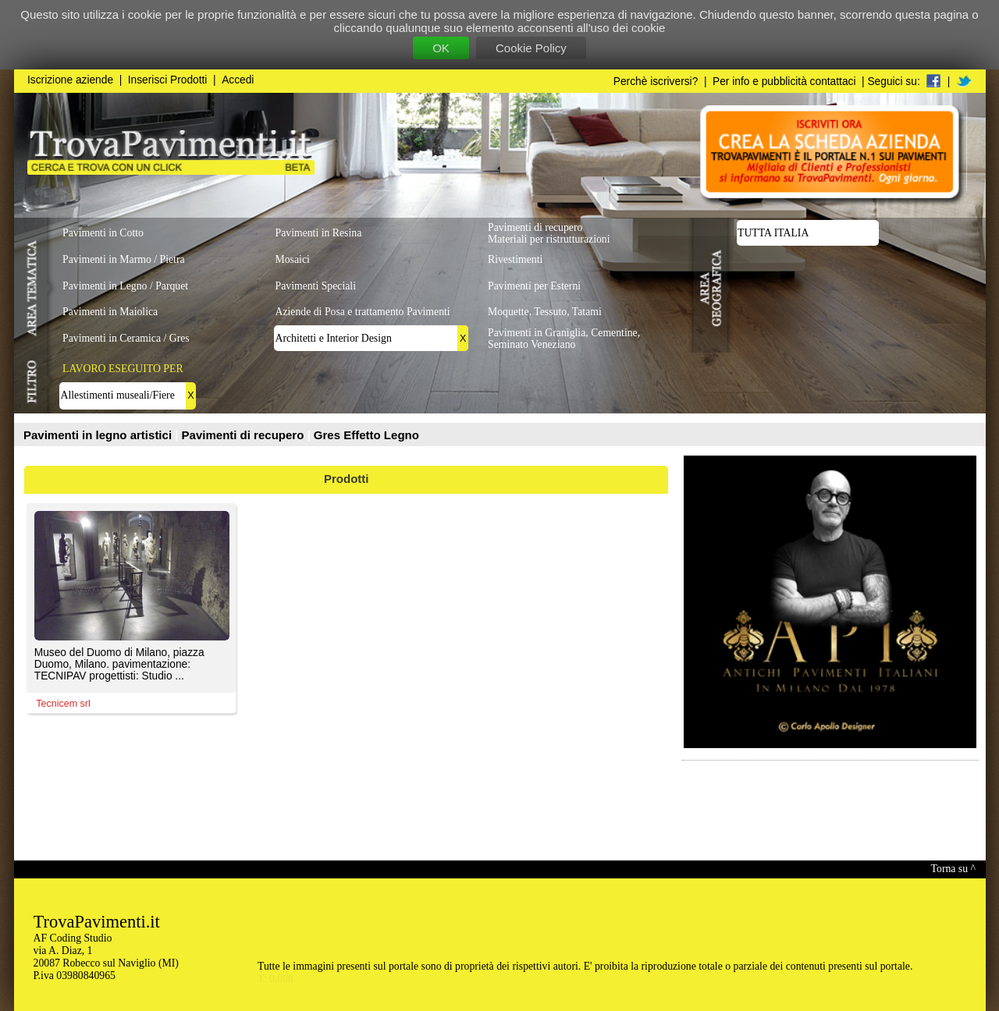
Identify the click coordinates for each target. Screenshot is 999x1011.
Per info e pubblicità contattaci (784, 81)
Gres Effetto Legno (366, 435)
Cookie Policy (531, 48)
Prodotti (346, 478)
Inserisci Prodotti (168, 80)
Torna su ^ (953, 868)
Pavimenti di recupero (245, 435)
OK (441, 48)
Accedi (238, 80)
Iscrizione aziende (70, 80)
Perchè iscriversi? (656, 81)
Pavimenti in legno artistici (99, 435)
